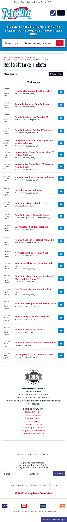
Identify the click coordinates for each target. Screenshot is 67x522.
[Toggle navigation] (61, 12)
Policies (33, 484)
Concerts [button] (33, 453)
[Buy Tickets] (61, 92)
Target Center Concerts (33, 430)
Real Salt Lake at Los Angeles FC (31, 116)
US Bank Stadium (33, 412)
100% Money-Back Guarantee (33, 493)
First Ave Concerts (33, 418)
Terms (43, 484)
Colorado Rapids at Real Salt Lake (32, 103)
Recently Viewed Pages (54, 519)
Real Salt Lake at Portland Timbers (33, 129)
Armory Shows (33, 415)
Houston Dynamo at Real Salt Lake (33, 90)
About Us (22, 484)
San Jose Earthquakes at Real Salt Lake (35, 303)
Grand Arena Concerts (33, 433)
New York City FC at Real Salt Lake (32, 252)
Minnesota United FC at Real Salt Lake (34, 177)
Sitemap (53, 484)
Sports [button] (21, 453)
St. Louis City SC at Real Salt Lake (32, 316)
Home (13, 484)
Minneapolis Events (33, 427)
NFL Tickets (33, 421)
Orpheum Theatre (33, 424)
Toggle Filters (56, 74)
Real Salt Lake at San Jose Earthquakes (35, 342)
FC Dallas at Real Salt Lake (28, 190)
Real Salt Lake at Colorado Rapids (32, 214)
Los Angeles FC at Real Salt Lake (31, 226)
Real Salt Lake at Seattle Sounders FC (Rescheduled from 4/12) (34, 277)
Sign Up (59, 473)
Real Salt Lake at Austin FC (28, 329)
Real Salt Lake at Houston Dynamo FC (34, 239)
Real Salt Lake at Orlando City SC (32, 203)
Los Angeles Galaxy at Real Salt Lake (34, 354)
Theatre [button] (45, 453)
